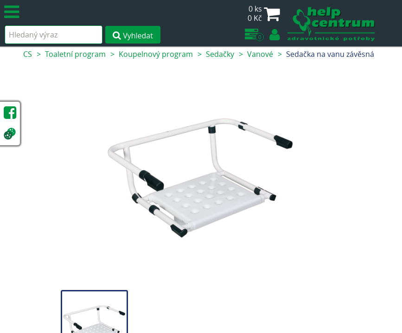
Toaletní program (75, 54)
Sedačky (220, 54)
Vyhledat (133, 36)
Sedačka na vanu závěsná (330, 54)
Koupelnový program (156, 54)
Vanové (260, 54)
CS (27, 54)
